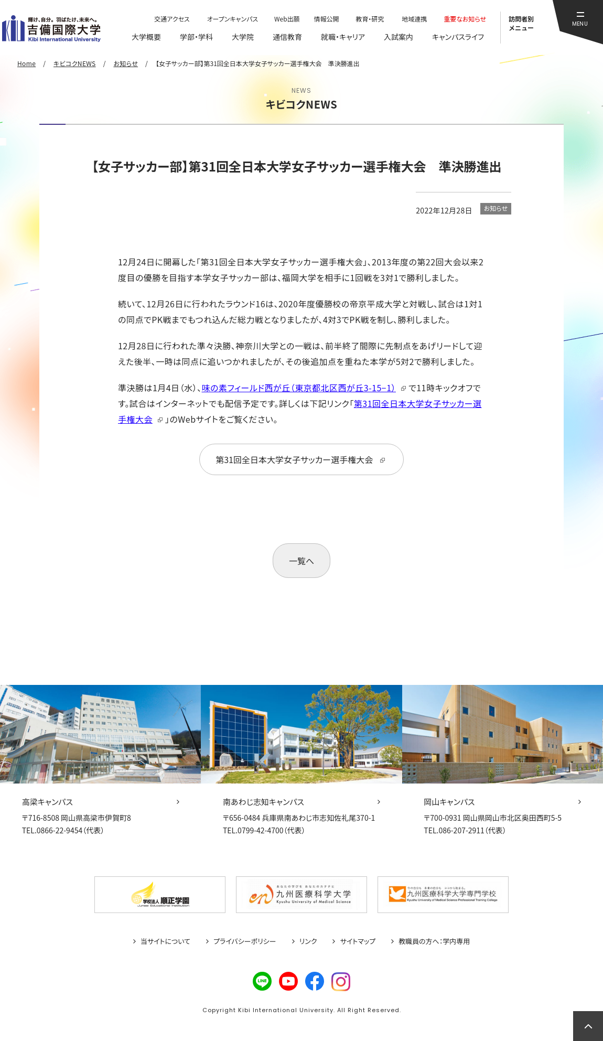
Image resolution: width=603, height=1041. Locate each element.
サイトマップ (357, 941)
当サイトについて (165, 941)
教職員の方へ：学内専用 (434, 941)
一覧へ (301, 560)
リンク (308, 941)
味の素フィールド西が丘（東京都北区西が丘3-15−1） (299, 387)
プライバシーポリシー (244, 941)
